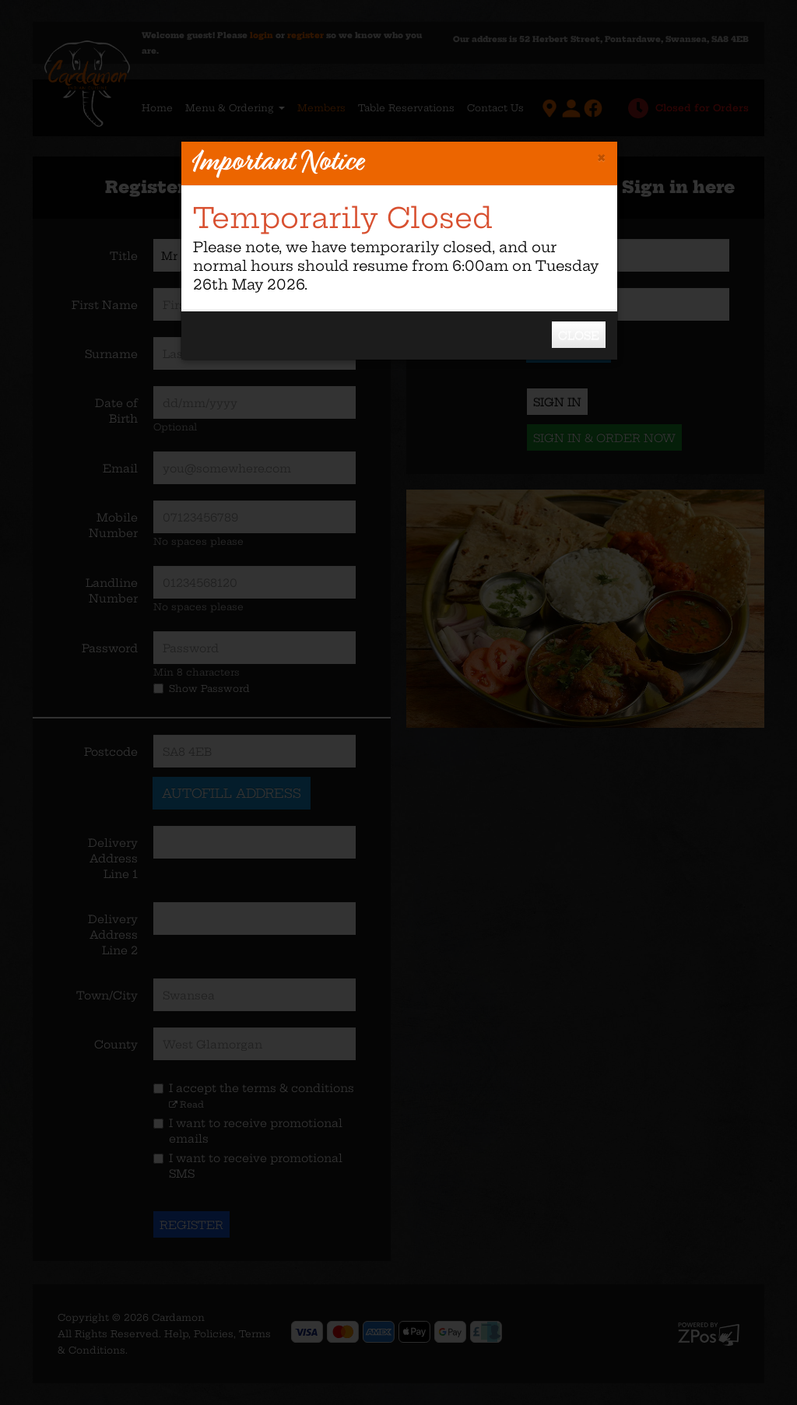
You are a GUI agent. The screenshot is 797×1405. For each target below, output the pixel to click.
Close (578, 335)
